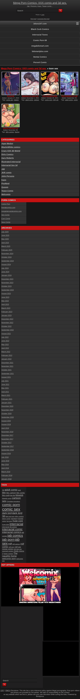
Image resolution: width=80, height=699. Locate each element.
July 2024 (5, 268)
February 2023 (7, 312)
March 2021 (6, 395)
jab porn (8, 539)
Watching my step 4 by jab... (30, 97)
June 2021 (5, 385)
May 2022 (5, 345)
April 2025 (5, 243)
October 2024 (7, 257)
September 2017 (8, 446)
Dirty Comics (7, 154)
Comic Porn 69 (40, 40)
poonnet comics (7, 551)
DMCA (8, 691)
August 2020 (6, 421)
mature (16, 100)
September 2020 (8, 417)
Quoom (5, 187)
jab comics (15, 535)
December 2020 (7, 406)
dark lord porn (10, 516)
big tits (12, 495)
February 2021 (7, 399)
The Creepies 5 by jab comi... (69, 97)
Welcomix (6, 194)
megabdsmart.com (40, 46)
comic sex (9, 100)
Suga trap (10, 96)
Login (42, 14)
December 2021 (7, 363)
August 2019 (6, 424)
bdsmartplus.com (40, 51)
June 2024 (5, 272)
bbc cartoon (11, 493)
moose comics (7, 549)
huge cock (18, 521)
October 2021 (7, 370)
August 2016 (6, 454)
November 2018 (7, 432)
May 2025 (5, 239)
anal (19, 490)
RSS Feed (33, 19)
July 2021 (5, 381)
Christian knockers (13, 501)
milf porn (11, 547)
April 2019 (5, 428)
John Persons (8, 176)
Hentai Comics (40, 57)
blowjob (19, 495)
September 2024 (8, 261)
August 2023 (6, 294)
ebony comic (6, 518)
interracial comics (11, 532)
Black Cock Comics (40, 29)
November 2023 (7, 283)
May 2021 (5, 388)
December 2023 (7, 279)
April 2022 (5, 348)
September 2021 (8, 374)
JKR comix (6, 173)
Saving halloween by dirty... (10, 129)
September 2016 (8, 450)
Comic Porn (6, 204)
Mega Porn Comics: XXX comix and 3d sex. (40, 2)
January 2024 (7, 275)
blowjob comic (6, 498)
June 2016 (5, 461)
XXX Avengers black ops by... (49, 97)
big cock (6, 495)
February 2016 (7, 475)
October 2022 (7, 326)
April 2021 (5, 392)
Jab (3, 169)
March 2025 (6, 246)
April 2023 (5, 304)
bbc (4, 492)
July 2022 (5, 337)
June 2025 (5, 235)
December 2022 (7, 319)
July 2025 (5, 232)
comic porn (48, 100)
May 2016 (5, 465)
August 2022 (6, 334)
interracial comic (12, 529)
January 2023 (7, 315)
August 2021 (6, 377)
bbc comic (20, 493)
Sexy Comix (6, 222)
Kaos (4, 180)
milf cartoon (16, 544)
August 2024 (6, 265)
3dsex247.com (40, 24)
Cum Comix (6, 219)
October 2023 (7, 286)
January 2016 (7, 479)
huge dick (5, 524)
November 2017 (7, 439)
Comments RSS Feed (43, 19)
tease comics (8, 553)
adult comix (69, 100)
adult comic (11, 489)
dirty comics (10, 132)
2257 (2, 691)
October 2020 (7, 414)
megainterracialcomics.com (12, 211)
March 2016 (6, 472)
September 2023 (8, 290)
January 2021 (7, 403)
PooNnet (6, 183)
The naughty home (9, 554)
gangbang (14, 518)
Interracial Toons (40, 35)
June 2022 (5, 341)
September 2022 (8, 330)
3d (3, 490)
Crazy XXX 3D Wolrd (11, 151)
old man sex (18, 549)
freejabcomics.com (8, 208)
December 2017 (7, 435)
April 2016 (5, 468)
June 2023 (5, 297)
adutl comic (29, 100)
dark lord (7, 513)
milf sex (18, 547)
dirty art (55, 100)
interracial (16, 524)
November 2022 (7, 323)
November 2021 (7, 366)
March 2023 (6, 308)
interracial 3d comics (9, 527)
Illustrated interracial (11, 162)
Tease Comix (7, 191)
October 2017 (7, 443)
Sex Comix (6, 215)
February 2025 (7, 250)
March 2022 (6, 352)
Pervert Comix (40, 62)
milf (10, 543)
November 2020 (7, 410)
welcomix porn (9, 558)
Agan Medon (7, 144)
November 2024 (7, 254)
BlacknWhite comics (11, 147)
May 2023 (5, 301)
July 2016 (5, 457)
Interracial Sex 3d (10, 165)
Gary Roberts (8, 158)
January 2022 (7, 359)
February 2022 (7, 355)
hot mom (9, 521)
